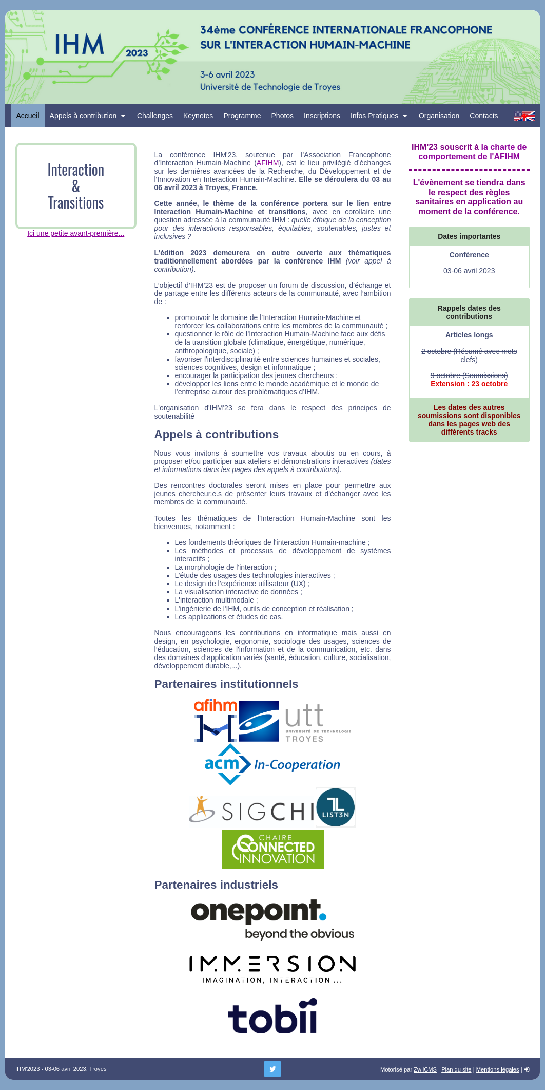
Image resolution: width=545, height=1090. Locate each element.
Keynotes (198, 115)
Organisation (439, 115)
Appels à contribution (88, 115)
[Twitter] (272, 1069)
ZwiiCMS (425, 1069)
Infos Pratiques (379, 115)
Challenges (155, 115)
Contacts (484, 115)
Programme (242, 115)
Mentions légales (497, 1069)
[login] (527, 1069)
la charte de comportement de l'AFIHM (472, 152)
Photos (282, 115)
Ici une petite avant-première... (75, 233)
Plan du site (456, 1069)
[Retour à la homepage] (272, 57)
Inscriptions (322, 115)
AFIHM (268, 163)
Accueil (27, 115)
